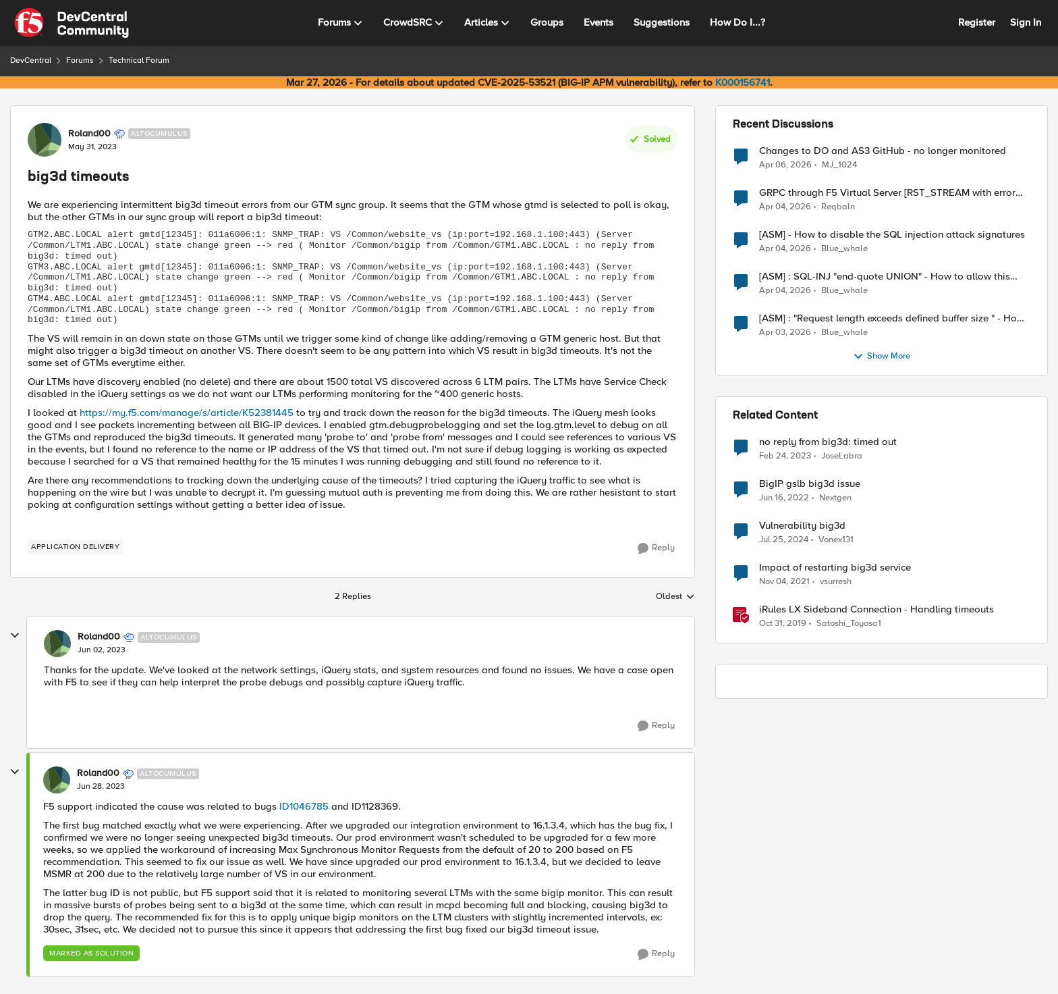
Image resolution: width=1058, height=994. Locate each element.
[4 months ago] (785, 164)
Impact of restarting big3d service (835, 567)
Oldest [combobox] (675, 597)
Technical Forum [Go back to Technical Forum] (139, 60)
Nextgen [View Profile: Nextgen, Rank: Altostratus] (835, 498)
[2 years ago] (783, 540)
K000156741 (742, 82)
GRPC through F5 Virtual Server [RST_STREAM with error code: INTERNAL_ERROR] (887, 193)
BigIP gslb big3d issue (809, 484)
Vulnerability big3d (802, 525)
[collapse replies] (15, 635)
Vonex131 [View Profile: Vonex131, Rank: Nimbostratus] (836, 540)
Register (976, 22)
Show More (881, 356)
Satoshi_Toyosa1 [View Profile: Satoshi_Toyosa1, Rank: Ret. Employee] (848, 624)
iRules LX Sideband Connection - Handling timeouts (876, 609)
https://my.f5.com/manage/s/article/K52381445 (187, 413)
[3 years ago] (785, 456)
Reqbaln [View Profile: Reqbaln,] (838, 207)
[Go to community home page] (71, 23)
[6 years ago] (782, 624)
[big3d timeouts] (102, 650)
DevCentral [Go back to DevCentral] (30, 60)
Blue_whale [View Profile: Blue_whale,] (844, 249)
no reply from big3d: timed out (828, 442)
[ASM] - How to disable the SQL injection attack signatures (892, 234)
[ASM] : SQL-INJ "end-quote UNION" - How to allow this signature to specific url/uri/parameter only (884, 276)
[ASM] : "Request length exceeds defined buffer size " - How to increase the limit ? (891, 318)
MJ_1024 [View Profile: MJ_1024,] (839, 164)
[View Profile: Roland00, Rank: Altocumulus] (44, 140)
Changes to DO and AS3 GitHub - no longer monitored (882, 151)
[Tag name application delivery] (75, 547)
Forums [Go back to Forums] (80, 60)
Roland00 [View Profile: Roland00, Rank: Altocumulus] (89, 133)
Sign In (1025, 22)
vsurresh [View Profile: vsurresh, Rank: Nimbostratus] (836, 582)
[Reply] (656, 548)
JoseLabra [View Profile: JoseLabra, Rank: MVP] (841, 456)
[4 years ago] (784, 498)
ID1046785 (304, 806)
